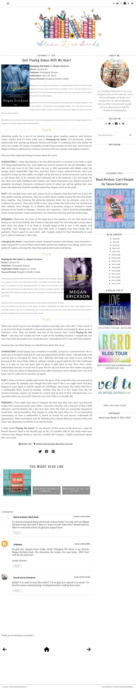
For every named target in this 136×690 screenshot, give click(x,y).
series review (68, 444)
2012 (114, 280)
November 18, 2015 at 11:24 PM (82, 577)
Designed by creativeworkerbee (117, 687)
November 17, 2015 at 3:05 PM (82, 544)
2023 (115, 245)
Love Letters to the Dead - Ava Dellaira (114, 327)
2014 (114, 274)
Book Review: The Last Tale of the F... (76, 490)
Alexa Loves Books (11, 687)
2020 (114, 255)
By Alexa (53, 444)
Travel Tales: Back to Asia (114, 405)
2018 (114, 261)
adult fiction (39, 444)
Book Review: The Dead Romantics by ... (17, 490)
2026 (115, 239)
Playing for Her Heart (12, 259)
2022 (114, 248)
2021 (114, 252)
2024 (115, 242)
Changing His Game (39, 66)
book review (46, 444)
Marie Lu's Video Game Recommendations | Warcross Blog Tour (114, 366)
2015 (114, 271)
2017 (114, 264)
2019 (114, 258)
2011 (114, 283)
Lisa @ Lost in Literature (24, 577)
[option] (17, 483)
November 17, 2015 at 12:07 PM (82, 516)
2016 (114, 267)
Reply (17, 532)
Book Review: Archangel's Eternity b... (46, 490)
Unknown (17, 544)
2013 (114, 277)
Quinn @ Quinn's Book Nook (26, 517)
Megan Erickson (60, 444)
